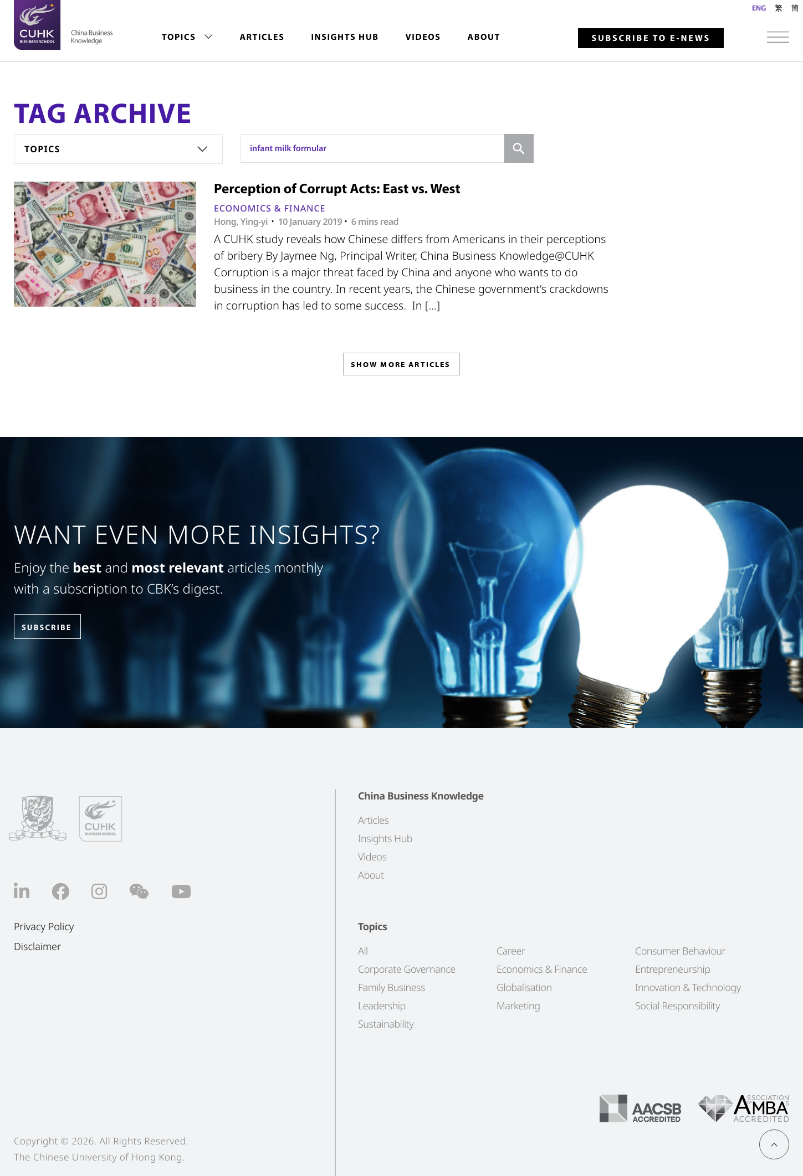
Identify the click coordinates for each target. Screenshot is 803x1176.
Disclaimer (37, 947)
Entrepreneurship (672, 969)
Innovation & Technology (688, 987)
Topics (179, 37)
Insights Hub (345, 37)
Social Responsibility (677, 1005)
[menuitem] (187, 37)
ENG (759, 8)
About (484, 37)
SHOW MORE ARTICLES (400, 367)
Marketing (518, 1005)
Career (511, 950)
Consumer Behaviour (680, 950)
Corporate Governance (407, 969)
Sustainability (385, 1023)
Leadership (382, 1005)
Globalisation (524, 987)
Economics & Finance (269, 208)
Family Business (391, 987)
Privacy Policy (44, 926)
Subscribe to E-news (650, 38)
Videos (423, 37)
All (363, 950)
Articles (261, 37)
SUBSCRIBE (54, 627)
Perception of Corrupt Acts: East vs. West (337, 188)
